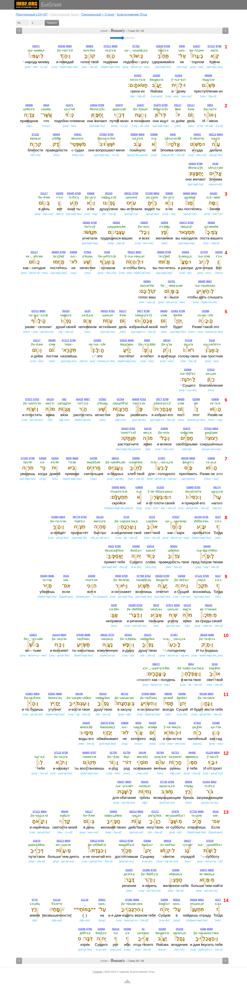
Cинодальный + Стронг (98, 14)
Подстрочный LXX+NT (32, 14)
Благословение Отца (132, 14)
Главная (97, 971)
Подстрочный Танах (64, 14)
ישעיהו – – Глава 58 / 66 (122, 31)
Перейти (52, 22)
